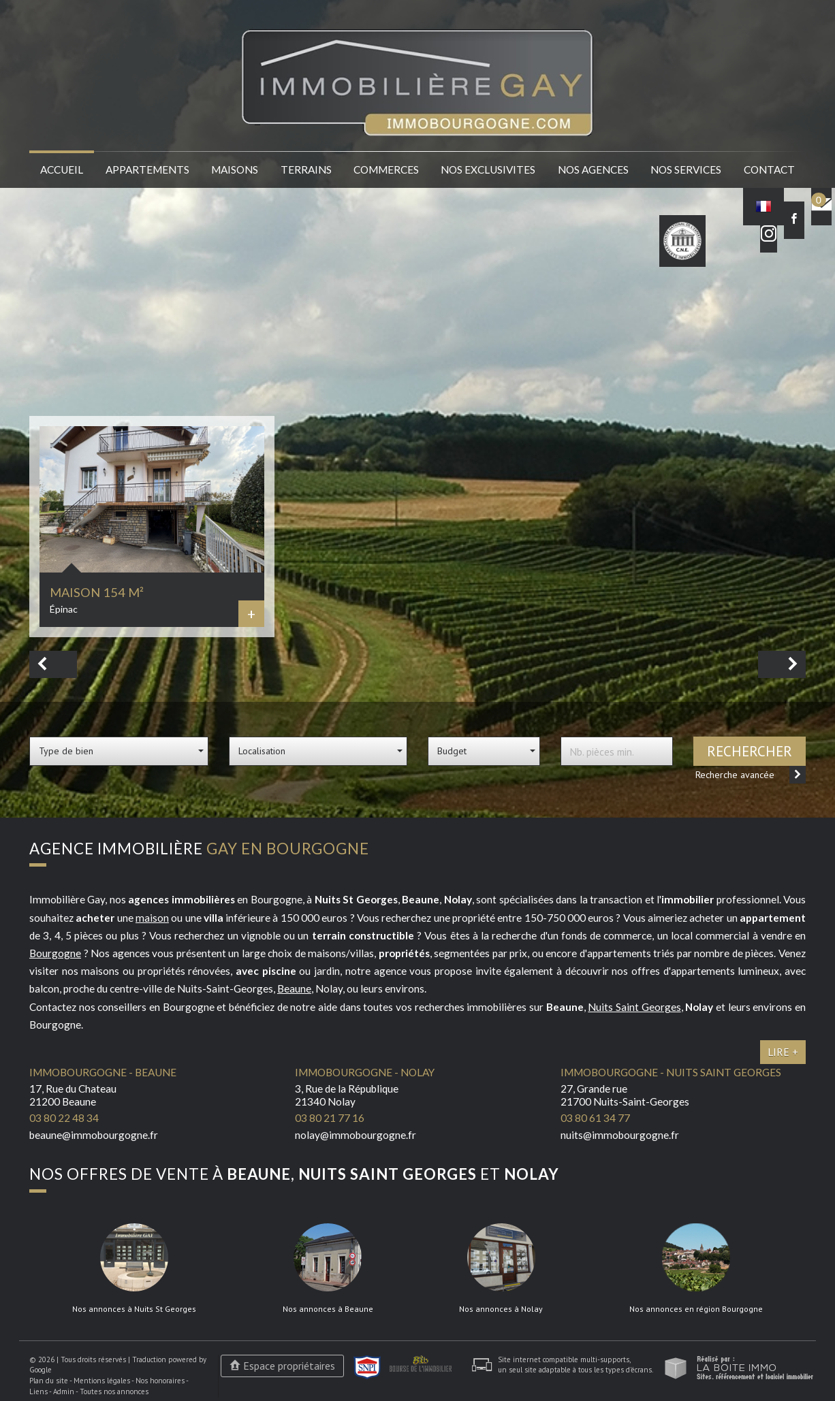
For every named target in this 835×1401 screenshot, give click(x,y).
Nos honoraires (160, 1380)
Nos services (685, 169)
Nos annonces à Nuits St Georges (134, 1309)
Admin (63, 1391)
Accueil (61, 169)
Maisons (234, 169)
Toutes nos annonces (114, 1391)
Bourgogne (55, 953)
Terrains (306, 169)
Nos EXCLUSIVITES (488, 169)
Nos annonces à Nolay (501, 1309)
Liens (38, 1391)
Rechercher (749, 751)
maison (152, 918)
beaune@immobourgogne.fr (93, 1135)
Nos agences (593, 169)
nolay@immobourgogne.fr (355, 1135)
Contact (769, 169)
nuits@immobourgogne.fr (620, 1135)
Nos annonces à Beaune (328, 1309)
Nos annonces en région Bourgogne (696, 1309)
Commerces (386, 169)
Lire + (783, 1052)
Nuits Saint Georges (634, 1007)
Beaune (294, 988)
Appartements (147, 169)
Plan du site (48, 1380)
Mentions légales (102, 1380)
